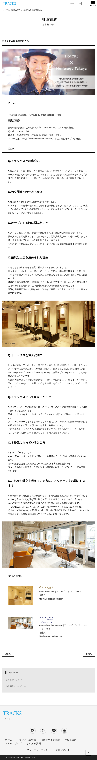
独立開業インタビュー (16, 686)
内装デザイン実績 (50, 740)
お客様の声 (14, 10)
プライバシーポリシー (38, 750)
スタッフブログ (13, 743)
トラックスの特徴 (26, 740)
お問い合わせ (63, 750)
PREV (8, 654)
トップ (5, 10)
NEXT (89, 654)
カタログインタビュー (16, 680)
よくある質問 (34, 743)
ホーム (8, 740)
